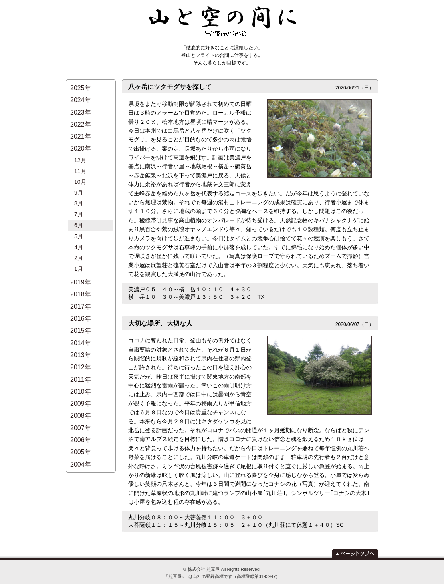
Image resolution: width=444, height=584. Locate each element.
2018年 (80, 259)
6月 (78, 201)
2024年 (80, 97)
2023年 (80, 107)
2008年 (80, 361)
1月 (78, 237)
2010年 (80, 341)
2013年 (80, 310)
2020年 (80, 138)
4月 (78, 219)
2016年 (80, 279)
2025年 (80, 87)
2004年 (80, 402)
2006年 (80, 382)
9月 (78, 174)
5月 (78, 210)
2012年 (80, 321)
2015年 (80, 290)
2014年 (80, 300)
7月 (78, 192)
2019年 (80, 249)
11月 (80, 157)
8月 (78, 184)
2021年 (80, 128)
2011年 (80, 331)
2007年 (80, 372)
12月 (80, 148)
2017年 (80, 269)
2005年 (80, 392)
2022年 (80, 117)
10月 (80, 166)
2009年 (80, 351)
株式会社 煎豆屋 (204, 569)
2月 (78, 229)
